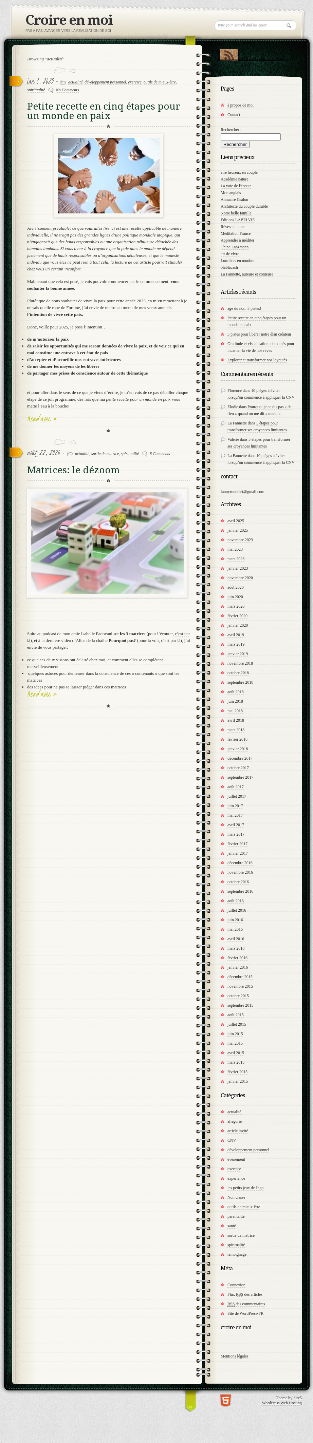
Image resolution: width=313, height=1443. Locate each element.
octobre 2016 (238, 881)
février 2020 (237, 615)
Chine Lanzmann (234, 247)
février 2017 (237, 843)
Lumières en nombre (237, 260)
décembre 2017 (240, 758)
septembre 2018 (240, 682)
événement (236, 1159)
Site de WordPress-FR (245, 1313)
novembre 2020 (240, 577)
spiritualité (36, 90)
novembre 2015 (240, 986)
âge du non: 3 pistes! (244, 308)
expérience (236, 1178)
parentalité (236, 1216)
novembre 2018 (240, 663)
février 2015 (237, 1071)
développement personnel (105, 82)
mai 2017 (235, 815)
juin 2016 (235, 919)
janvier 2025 (237, 530)
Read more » (42, 418)
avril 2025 (235, 520)
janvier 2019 (237, 653)
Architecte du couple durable (244, 206)
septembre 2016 (240, 891)
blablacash (229, 267)
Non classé (236, 1197)
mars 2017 (235, 834)
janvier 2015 (237, 1081)
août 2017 (235, 786)
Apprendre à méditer (237, 240)
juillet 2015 (236, 1024)
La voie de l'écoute (236, 186)
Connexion (236, 1285)
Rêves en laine (232, 226)
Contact (233, 114)
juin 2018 (235, 701)
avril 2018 (235, 720)
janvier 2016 (237, 967)
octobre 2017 (238, 767)
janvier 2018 (237, 748)
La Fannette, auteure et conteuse (247, 274)
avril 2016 (235, 938)
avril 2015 (235, 1052)
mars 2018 (235, 729)
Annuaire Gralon (234, 199)
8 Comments (160, 453)
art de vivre (230, 253)
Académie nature (234, 179)
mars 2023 (235, 558)
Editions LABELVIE (238, 219)
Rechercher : (231, 129)
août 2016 (235, 900)
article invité (237, 1130)
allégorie (234, 1121)
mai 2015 (235, 1043)
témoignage (236, 1254)
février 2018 (237, 739)
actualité (75, 82)
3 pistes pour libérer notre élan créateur (259, 334)
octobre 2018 (238, 672)
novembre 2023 (240, 539)
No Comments (67, 90)
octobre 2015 (238, 995)
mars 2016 (235, 948)
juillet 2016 (236, 910)
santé (231, 1225)
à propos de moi (240, 105)
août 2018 (235, 691)
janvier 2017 (237, 853)
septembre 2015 (240, 1005)
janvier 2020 (237, 625)
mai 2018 (235, 710)
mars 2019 (235, 644)
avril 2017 (235, 824)
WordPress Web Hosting (282, 1403)
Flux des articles (244, 1294)
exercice (135, 82)
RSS (228, 53)
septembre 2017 (240, 777)
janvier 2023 (237, 568)
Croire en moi (68, 20)
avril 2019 (235, 634)
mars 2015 (235, 1062)
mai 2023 (235, 549)
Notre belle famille (236, 213)
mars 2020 (235, 606)
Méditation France (236, 233)
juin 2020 (235, 596)
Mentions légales (234, 1356)
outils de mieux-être (160, 82)
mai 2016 (235, 929)
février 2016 (237, 957)
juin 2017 (235, 805)
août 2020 (235, 587)
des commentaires (246, 1304)
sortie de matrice (105, 453)
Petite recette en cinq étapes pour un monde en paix (103, 111)
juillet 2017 (236, 796)
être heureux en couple (239, 172)
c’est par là (171, 640)
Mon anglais (231, 192)
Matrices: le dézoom (73, 470)
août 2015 (235, 1014)
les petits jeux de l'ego (245, 1187)
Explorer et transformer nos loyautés (257, 360)
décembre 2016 (240, 862)
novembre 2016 (240, 872)
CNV (231, 1140)
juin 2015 (235, 1033)
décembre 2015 (240, 976)
